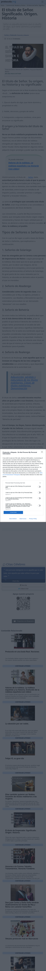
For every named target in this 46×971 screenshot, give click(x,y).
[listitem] (23, 483)
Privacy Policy (33, 518)
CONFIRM (13, 512)
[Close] (42, 452)
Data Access (22, 518)
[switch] (39, 487)
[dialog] (23, 485)
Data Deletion (13, 518)
